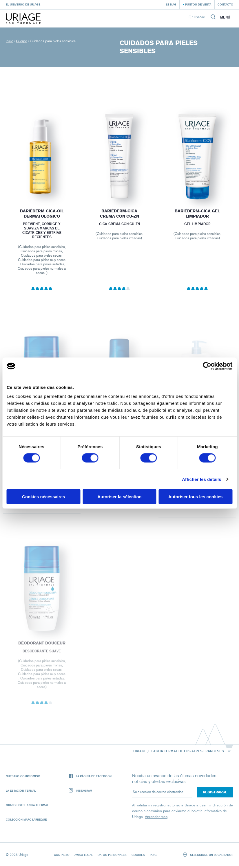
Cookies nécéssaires (43, 496)
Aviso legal (83, 854)
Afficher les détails (201, 479)
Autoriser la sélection (119, 496)
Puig (153, 854)
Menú (225, 17)
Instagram (80, 791)
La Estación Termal (21, 790)
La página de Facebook (90, 776)
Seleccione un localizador (208, 854)
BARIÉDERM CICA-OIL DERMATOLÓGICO (42, 214)
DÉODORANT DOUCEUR (41, 645)
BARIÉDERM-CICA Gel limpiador (197, 214)
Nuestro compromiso (23, 776)
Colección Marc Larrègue (26, 819)
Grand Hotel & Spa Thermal (27, 805)
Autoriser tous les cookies (195, 496)
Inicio (9, 41)
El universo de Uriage (23, 4)
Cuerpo (21, 41)
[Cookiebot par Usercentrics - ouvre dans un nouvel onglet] (207, 366)
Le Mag (171, 4)
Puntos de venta (198, 4)
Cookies (138, 854)
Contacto (225, 4)
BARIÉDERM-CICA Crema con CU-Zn (119, 214)
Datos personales (112, 854)
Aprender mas (156, 816)
